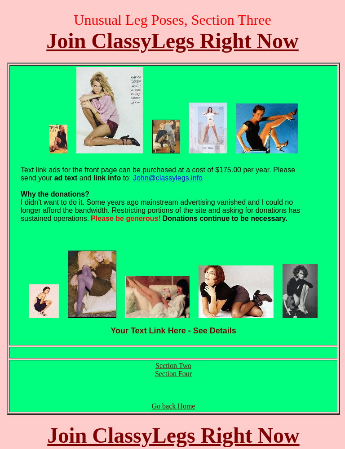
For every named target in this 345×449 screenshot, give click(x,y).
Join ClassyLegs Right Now (172, 41)
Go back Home (173, 406)
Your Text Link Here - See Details (173, 330)
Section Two (173, 365)
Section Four (173, 373)
